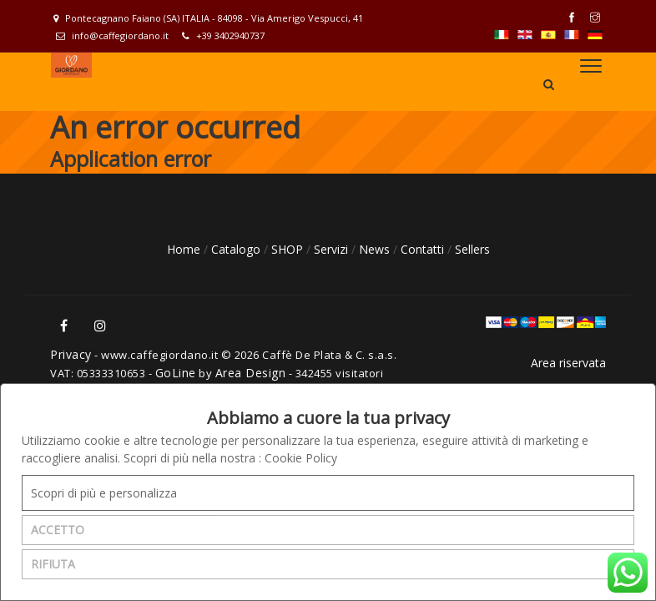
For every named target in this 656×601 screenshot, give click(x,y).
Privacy (71, 354)
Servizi (332, 249)
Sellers (472, 249)
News (376, 249)
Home (185, 249)
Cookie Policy (301, 458)
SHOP (288, 249)
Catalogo (237, 249)
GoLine (175, 373)
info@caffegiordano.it (112, 35)
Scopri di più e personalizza (104, 493)
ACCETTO (57, 530)
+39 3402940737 (223, 35)
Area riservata (568, 363)
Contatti (424, 249)
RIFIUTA (53, 564)
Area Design (250, 373)
